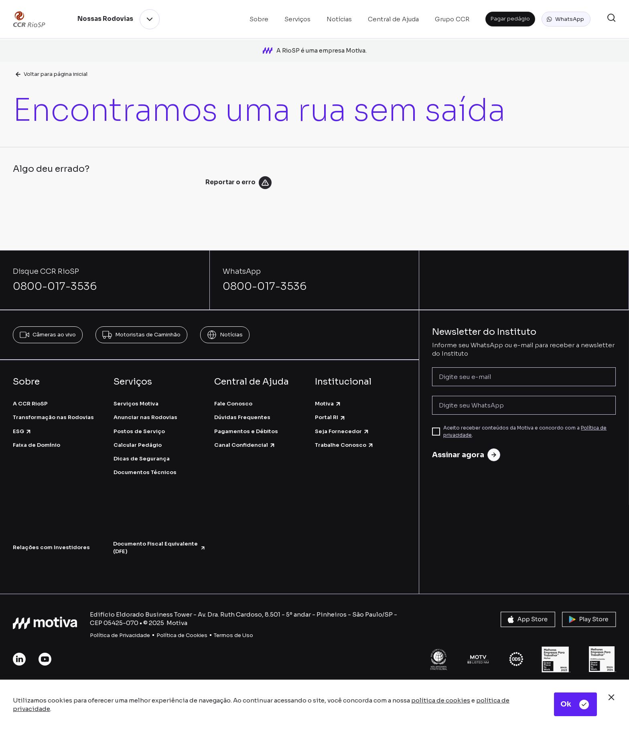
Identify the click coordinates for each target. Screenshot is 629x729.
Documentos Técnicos (145, 472)
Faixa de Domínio (36, 445)
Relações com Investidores (51, 547)
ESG (22, 431)
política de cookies (440, 700)
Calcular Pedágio (138, 445)
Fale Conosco (233, 403)
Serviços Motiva (136, 403)
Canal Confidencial (245, 445)
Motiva (328, 403)
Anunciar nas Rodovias (145, 417)
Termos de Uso (233, 635)
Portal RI (330, 417)
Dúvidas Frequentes (242, 417)
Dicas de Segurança (142, 458)
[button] (566, 19)
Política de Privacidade (120, 635)
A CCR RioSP (30, 403)
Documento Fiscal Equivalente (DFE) (159, 547)
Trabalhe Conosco (344, 445)
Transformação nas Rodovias (53, 417)
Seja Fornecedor (342, 431)
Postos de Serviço (139, 431)
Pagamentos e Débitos (246, 431)
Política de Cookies (181, 635)
